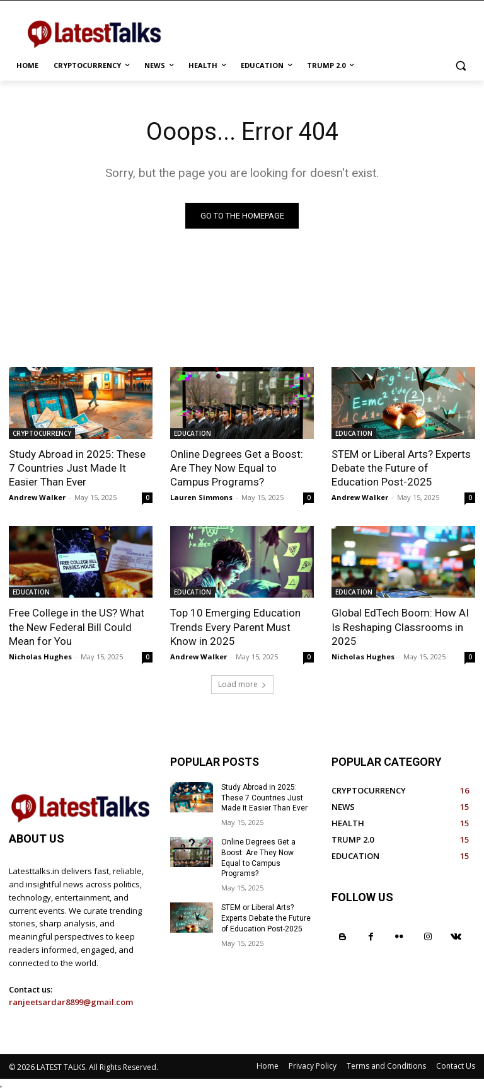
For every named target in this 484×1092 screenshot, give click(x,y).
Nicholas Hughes (40, 656)
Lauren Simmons (201, 497)
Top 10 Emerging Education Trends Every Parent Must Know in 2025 (235, 626)
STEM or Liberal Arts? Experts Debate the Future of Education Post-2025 (401, 468)
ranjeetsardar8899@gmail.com (71, 1002)
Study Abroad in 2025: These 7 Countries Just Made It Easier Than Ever (77, 468)
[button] (460, 66)
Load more (242, 684)
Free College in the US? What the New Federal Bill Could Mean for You (76, 626)
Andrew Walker (37, 497)
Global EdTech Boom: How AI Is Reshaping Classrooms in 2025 (400, 626)
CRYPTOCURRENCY (42, 433)
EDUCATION (192, 433)
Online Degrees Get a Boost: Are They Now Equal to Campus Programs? (236, 468)
